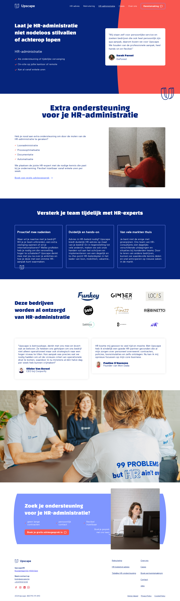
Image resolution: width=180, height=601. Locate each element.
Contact (144, 579)
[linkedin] (24, 587)
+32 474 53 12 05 (21, 582)
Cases (121, 6)
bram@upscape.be (22, 579)
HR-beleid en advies (120, 567)
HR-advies (75, 6)
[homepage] (25, 6)
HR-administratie (106, 6)
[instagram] (20, 587)
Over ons (132, 6)
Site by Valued (132, 596)
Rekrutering (89, 6)
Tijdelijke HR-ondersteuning (124, 573)
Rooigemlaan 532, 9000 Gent (26, 571)
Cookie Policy (159, 596)
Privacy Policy (146, 596)
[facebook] (16, 587)
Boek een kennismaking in (152, 573)
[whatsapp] (28, 587)
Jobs (143, 586)
